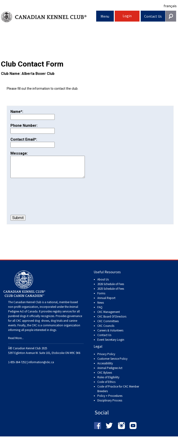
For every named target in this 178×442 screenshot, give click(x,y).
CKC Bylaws (104, 377)
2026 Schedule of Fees (110, 289)
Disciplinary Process (109, 405)
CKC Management (108, 316)
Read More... (16, 343)
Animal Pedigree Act (109, 373)
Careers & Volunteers (110, 335)
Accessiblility (105, 368)
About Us (103, 284)
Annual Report (106, 303)
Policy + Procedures (109, 400)
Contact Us (153, 16)
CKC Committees (108, 326)
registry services (62, 316)
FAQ (99, 312)
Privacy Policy (106, 359)
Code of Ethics (106, 386)
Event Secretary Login (110, 344)
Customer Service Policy (112, 363)
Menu (105, 16)
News (100, 307)
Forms (101, 298)
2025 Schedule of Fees (110, 293)
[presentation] (45, 201)
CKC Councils (105, 330)
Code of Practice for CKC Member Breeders (118, 393)
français (170, 5)
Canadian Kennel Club (48, 17)
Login (127, 15)
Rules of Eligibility (108, 382)
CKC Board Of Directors (111, 321)
